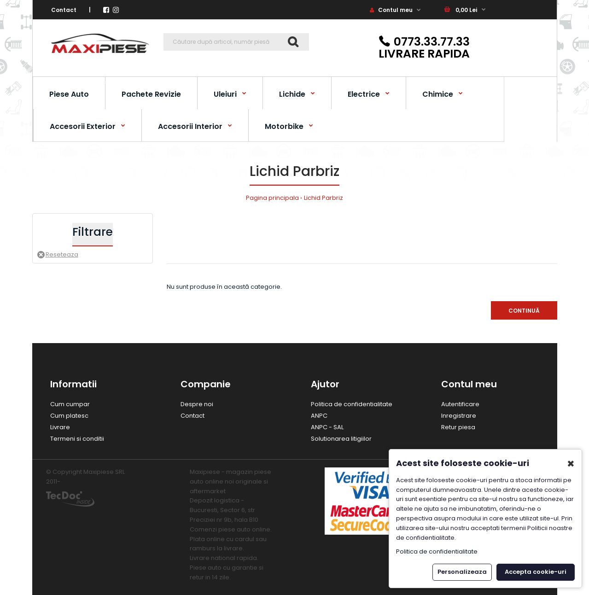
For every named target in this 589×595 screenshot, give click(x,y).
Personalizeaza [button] (462, 571)
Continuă (524, 311)
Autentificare (460, 404)
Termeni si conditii (77, 438)
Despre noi (197, 404)
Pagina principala (272, 197)
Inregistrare (458, 415)
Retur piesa (458, 427)
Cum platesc (69, 415)
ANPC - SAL (327, 427)
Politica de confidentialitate (351, 404)
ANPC (319, 415)
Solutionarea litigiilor (341, 438)
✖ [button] (571, 463)
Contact (63, 10)
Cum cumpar (70, 404)
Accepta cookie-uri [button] (535, 571)
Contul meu (391, 10)
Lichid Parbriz (323, 197)
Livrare (60, 427)
